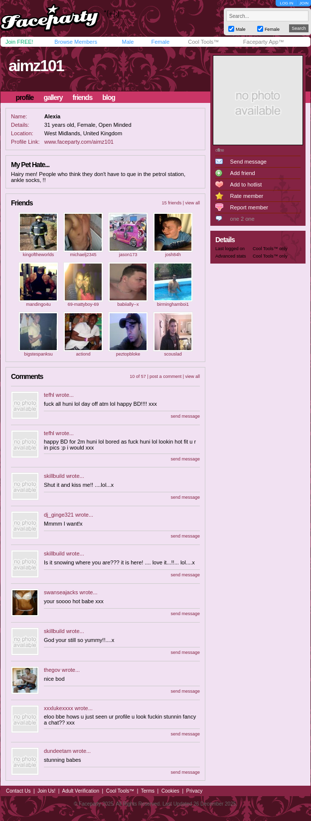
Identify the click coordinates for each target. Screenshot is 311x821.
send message (185, 416)
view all (192, 202)
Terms (148, 791)
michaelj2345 (83, 254)
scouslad (173, 354)
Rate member (247, 196)
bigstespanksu (38, 354)
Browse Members (75, 42)
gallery (52, 97)
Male (128, 42)
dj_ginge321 (59, 515)
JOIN (304, 3)
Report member (249, 207)
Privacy (194, 791)
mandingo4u (38, 304)
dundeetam (57, 751)
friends (83, 97)
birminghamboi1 (173, 304)
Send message (248, 162)
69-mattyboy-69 (83, 304)
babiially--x (128, 304)
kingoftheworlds (38, 254)
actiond (83, 354)
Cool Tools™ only (270, 248)
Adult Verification (80, 791)
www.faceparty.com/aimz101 (79, 142)
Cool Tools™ (203, 42)
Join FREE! (19, 42)
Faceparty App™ (263, 42)
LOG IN (286, 3)
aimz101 (36, 66)
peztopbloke (128, 354)
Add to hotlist (246, 184)
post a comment (165, 376)
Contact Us (18, 791)
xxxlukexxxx (58, 708)
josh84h (173, 254)
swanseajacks (61, 592)
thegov (52, 670)
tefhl (49, 395)
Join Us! (46, 791)
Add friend (242, 173)
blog (108, 97)
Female (160, 42)
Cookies (170, 791)
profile (25, 97)
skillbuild (54, 476)
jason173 (128, 254)
